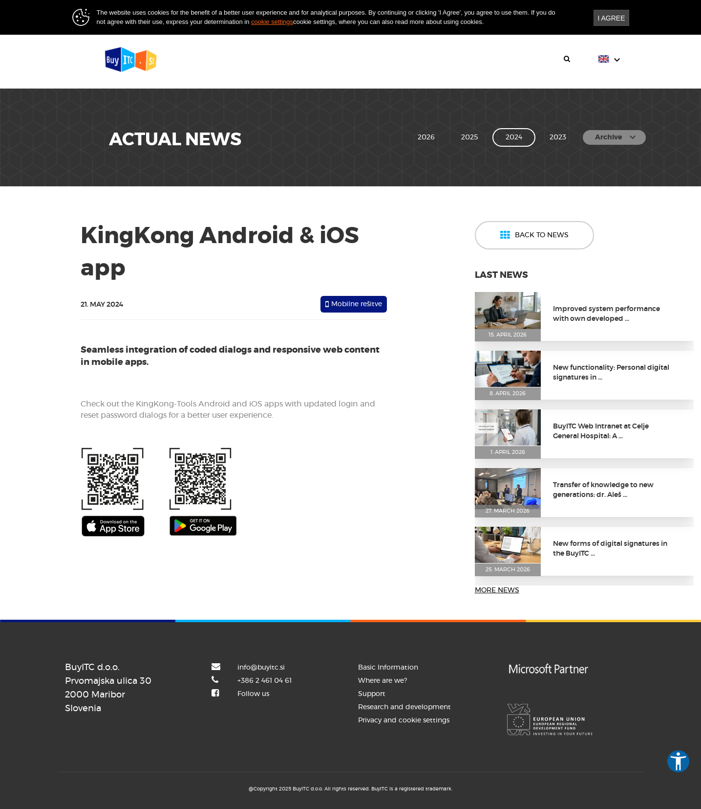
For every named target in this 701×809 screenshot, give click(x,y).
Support (371, 694)
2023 (558, 137)
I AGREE (611, 18)
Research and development (404, 707)
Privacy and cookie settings (403, 720)
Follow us (253, 694)
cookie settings (272, 21)
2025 (469, 137)
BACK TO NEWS (534, 235)
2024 (514, 137)
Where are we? (382, 680)
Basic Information (388, 667)
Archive (616, 137)
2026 (426, 137)
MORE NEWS (497, 590)
